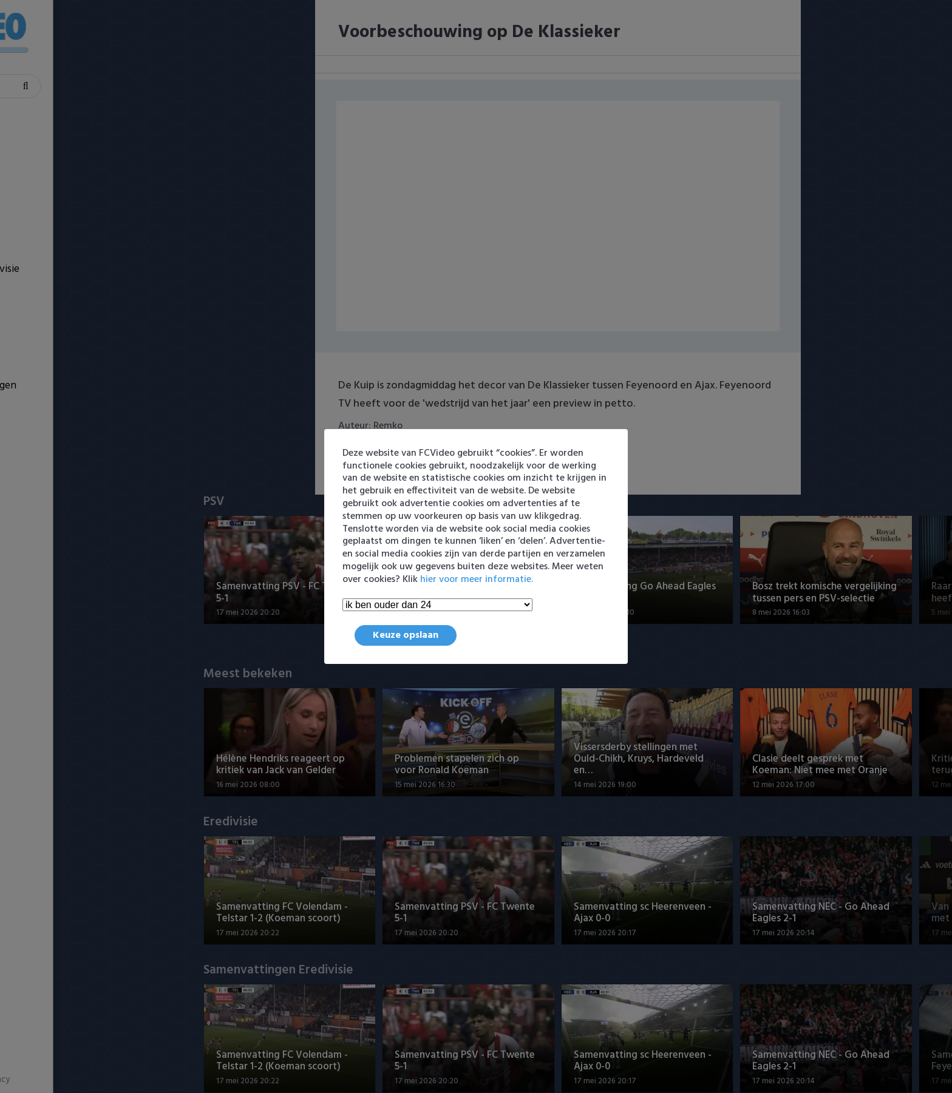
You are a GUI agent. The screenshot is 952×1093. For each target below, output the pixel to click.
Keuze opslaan (405, 635)
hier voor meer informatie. (476, 579)
